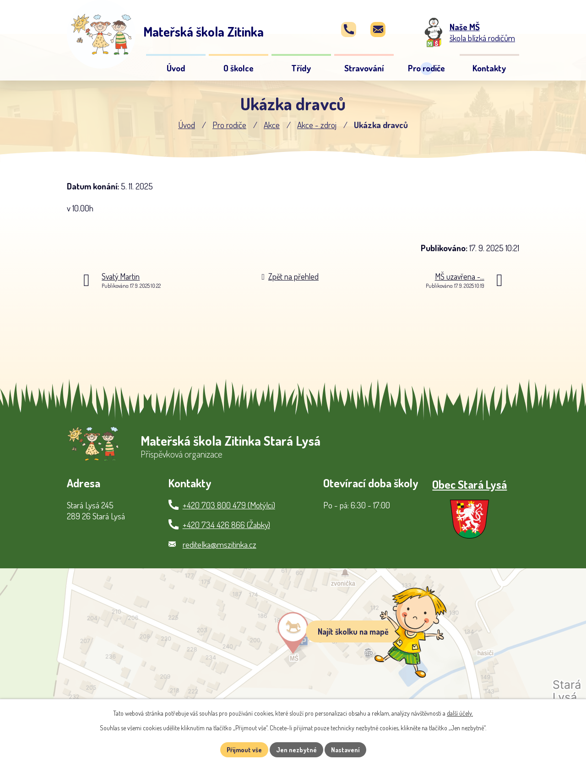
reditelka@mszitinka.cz (219, 544)
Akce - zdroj (316, 124)
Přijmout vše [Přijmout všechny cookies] (244, 750)
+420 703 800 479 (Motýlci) (229, 505)
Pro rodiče (229, 124)
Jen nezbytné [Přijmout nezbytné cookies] (296, 750)
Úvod (186, 124)
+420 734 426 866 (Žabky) (226, 524)
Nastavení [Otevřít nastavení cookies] (345, 750)
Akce (272, 124)
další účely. (460, 713)
